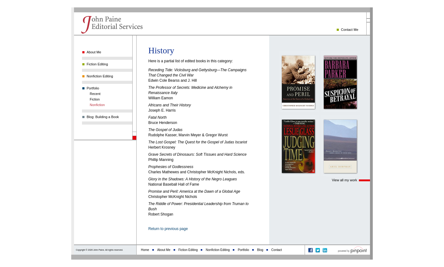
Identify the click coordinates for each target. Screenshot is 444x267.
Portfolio (93, 88)
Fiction (95, 99)
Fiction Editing (97, 64)
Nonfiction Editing (100, 76)
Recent (95, 94)
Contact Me (349, 29)
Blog (260, 250)
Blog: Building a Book (103, 117)
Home (145, 250)
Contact (276, 250)
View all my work (344, 180)
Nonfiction (97, 105)
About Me (94, 52)
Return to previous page (168, 229)
